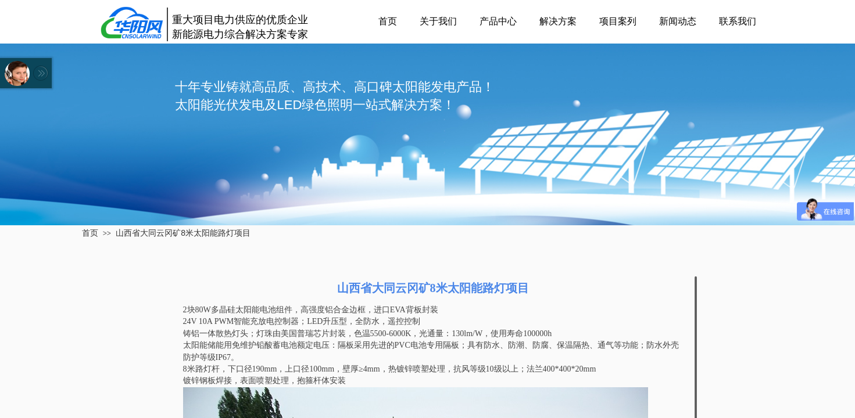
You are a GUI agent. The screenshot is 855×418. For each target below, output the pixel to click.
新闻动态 (677, 21)
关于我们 (438, 21)
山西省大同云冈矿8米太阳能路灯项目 (183, 232)
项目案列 (617, 21)
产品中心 (498, 21)
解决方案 (558, 21)
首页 (387, 21)
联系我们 (737, 21)
